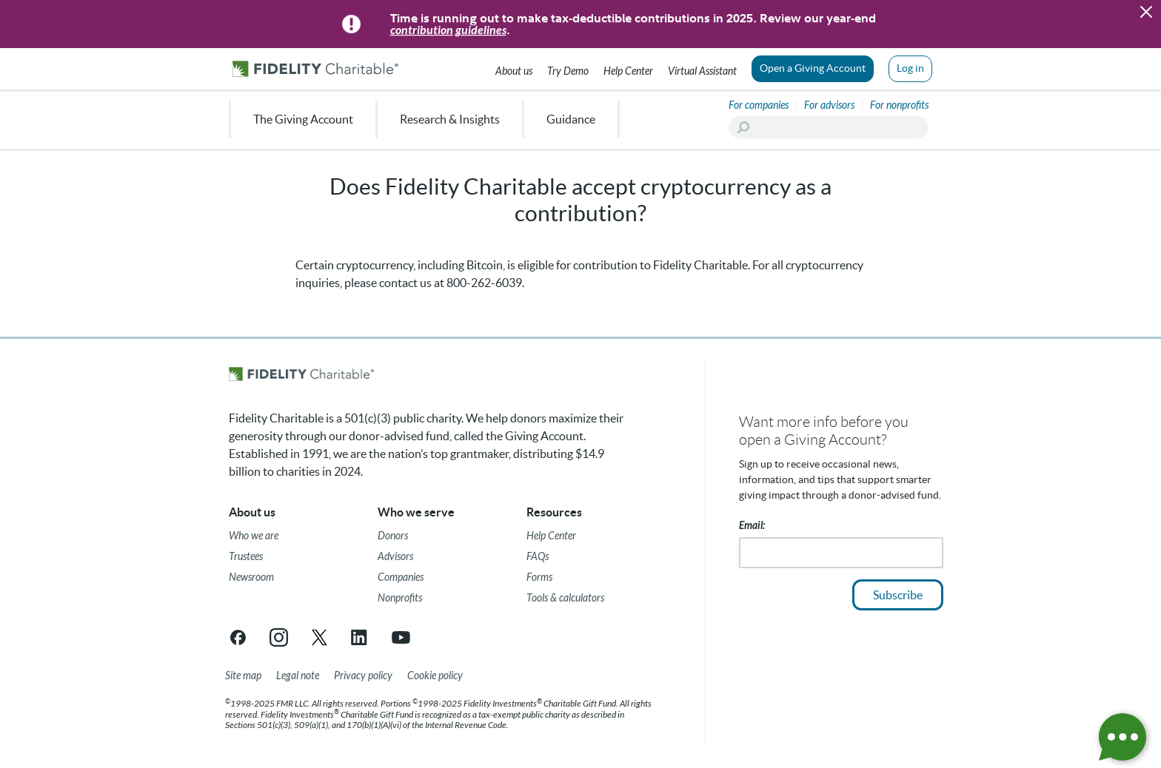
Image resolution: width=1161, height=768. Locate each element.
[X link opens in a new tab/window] (319, 637)
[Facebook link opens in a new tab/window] (238, 637)
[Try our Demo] (568, 69)
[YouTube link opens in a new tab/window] (401, 637)
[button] (1146, 11)
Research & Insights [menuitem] (450, 119)
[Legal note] (297, 676)
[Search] (829, 127)
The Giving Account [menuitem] (303, 119)
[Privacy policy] (363, 676)
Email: (752, 525)
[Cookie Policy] (435, 676)
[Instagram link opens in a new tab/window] (279, 637)
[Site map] (243, 676)
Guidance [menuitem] (570, 119)
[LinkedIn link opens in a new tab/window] (360, 637)
